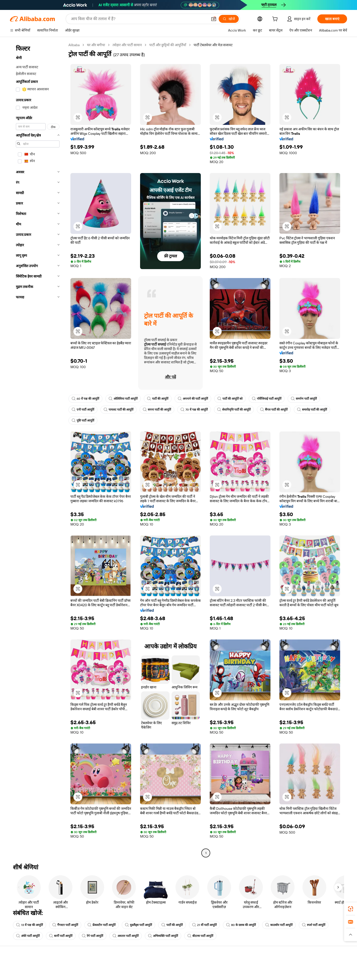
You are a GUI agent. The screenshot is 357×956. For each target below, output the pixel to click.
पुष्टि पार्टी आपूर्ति (83, 421)
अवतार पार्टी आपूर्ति (126, 936)
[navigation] (37, 449)
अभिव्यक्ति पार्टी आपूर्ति (163, 936)
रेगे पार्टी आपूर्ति (92, 936)
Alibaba (74, 45)
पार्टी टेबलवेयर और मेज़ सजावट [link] (213, 45)
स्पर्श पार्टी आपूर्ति (313, 925)
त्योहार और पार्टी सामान (127, 45)
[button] (214, 19)
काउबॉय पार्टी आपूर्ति (279, 925)
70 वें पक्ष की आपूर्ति (194, 410)
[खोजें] (229, 19)
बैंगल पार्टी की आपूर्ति (274, 410)
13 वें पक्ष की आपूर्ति (29, 925)
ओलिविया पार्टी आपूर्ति (123, 399)
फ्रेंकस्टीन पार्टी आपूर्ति (102, 925)
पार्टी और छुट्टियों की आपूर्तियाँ (167, 45)
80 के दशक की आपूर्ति (241, 925)
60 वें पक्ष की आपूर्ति (85, 399)
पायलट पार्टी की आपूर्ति (118, 410)
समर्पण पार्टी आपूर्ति (304, 399)
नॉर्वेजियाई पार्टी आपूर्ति (266, 399)
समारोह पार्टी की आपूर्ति (312, 410)
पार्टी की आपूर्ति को (229, 399)
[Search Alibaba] (139, 19)
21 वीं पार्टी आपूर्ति (204, 925)
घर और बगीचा (96, 45)
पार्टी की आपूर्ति (157, 399)
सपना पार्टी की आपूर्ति (157, 410)
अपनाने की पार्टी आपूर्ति (193, 399)
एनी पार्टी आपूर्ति (83, 410)
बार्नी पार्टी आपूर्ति (60, 936)
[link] (350, 908)
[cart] (276, 20)
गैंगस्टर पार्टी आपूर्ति (65, 925)
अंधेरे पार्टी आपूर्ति (28, 936)
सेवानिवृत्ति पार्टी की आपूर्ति (234, 410)
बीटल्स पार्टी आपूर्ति (200, 936)
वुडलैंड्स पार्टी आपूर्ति (138, 925)
